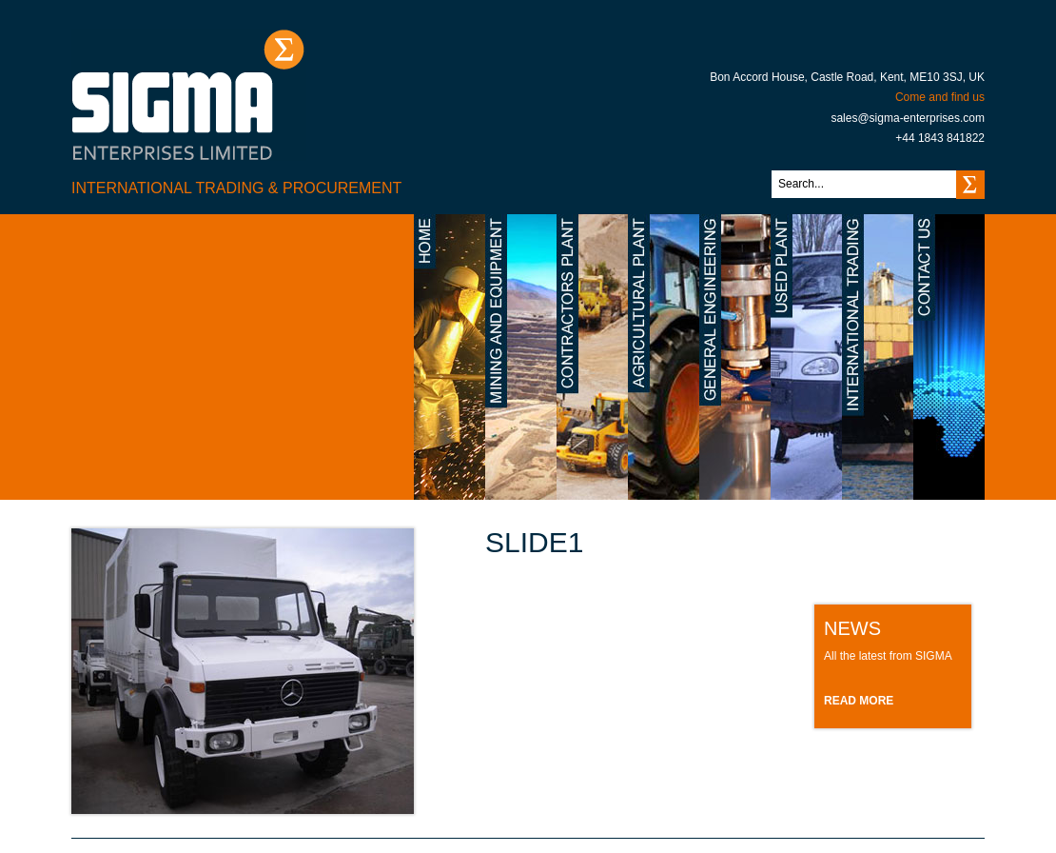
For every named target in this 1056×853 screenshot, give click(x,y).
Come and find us (940, 97)
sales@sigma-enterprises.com (908, 118)
